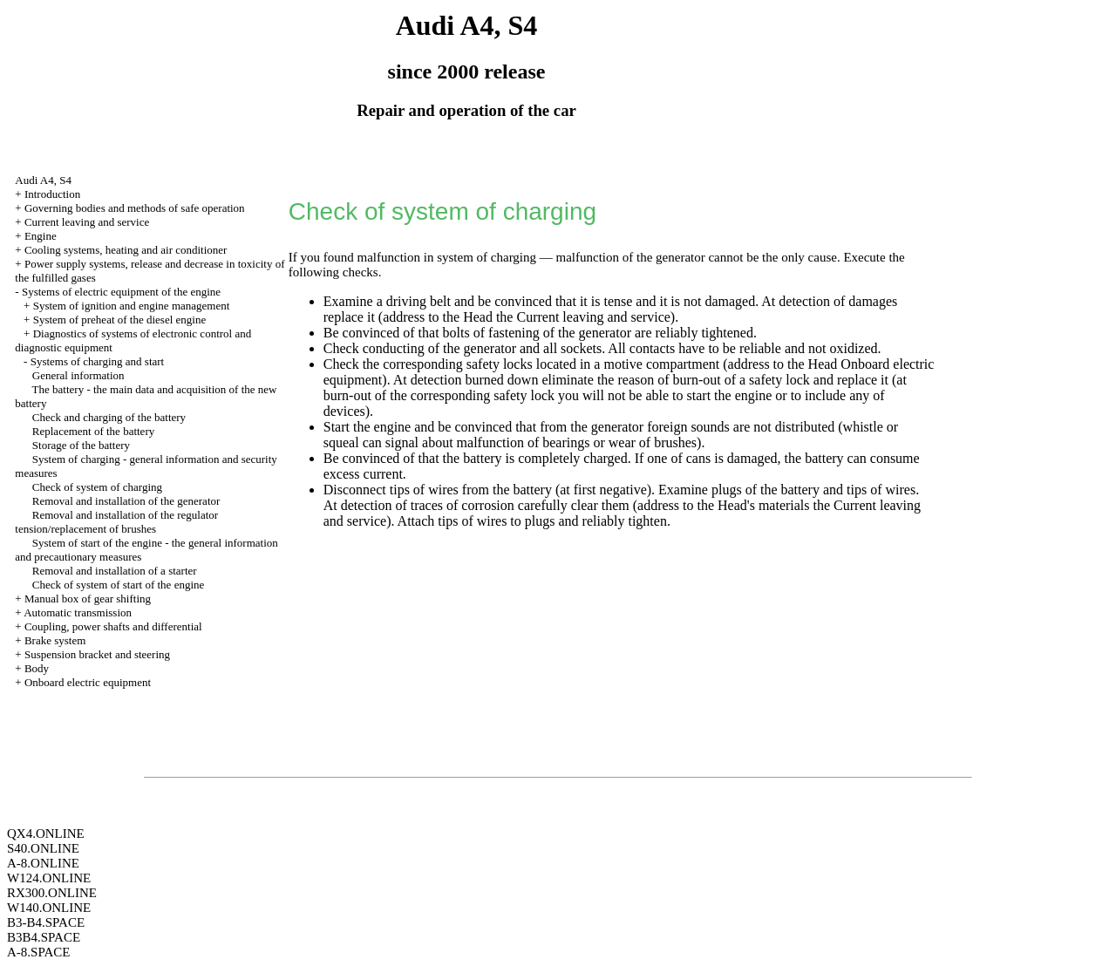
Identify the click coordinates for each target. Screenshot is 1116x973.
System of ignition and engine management (131, 305)
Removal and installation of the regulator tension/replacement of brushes (116, 521)
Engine (40, 235)
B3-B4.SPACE (46, 922)
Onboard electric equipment (87, 682)
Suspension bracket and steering (97, 654)
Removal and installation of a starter (114, 570)
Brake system (54, 640)
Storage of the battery (81, 445)
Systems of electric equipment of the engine (121, 291)
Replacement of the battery (93, 431)
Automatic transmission (78, 612)
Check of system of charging (97, 486)
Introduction (52, 194)
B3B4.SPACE (43, 937)
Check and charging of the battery (109, 417)
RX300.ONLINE (52, 893)
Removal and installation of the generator (126, 500)
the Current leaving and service (583, 317)
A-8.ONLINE (43, 863)
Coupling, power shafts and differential (113, 626)
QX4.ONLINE (46, 833)
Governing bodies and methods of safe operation (134, 207)
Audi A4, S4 (43, 180)
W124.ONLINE (49, 878)
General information (78, 375)
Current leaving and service (86, 221)
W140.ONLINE (49, 908)
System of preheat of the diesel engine (120, 319)
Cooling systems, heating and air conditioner (126, 249)
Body (36, 668)
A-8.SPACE (38, 952)
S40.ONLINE (43, 848)
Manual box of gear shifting (87, 598)
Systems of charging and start (98, 361)
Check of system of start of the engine (118, 584)
